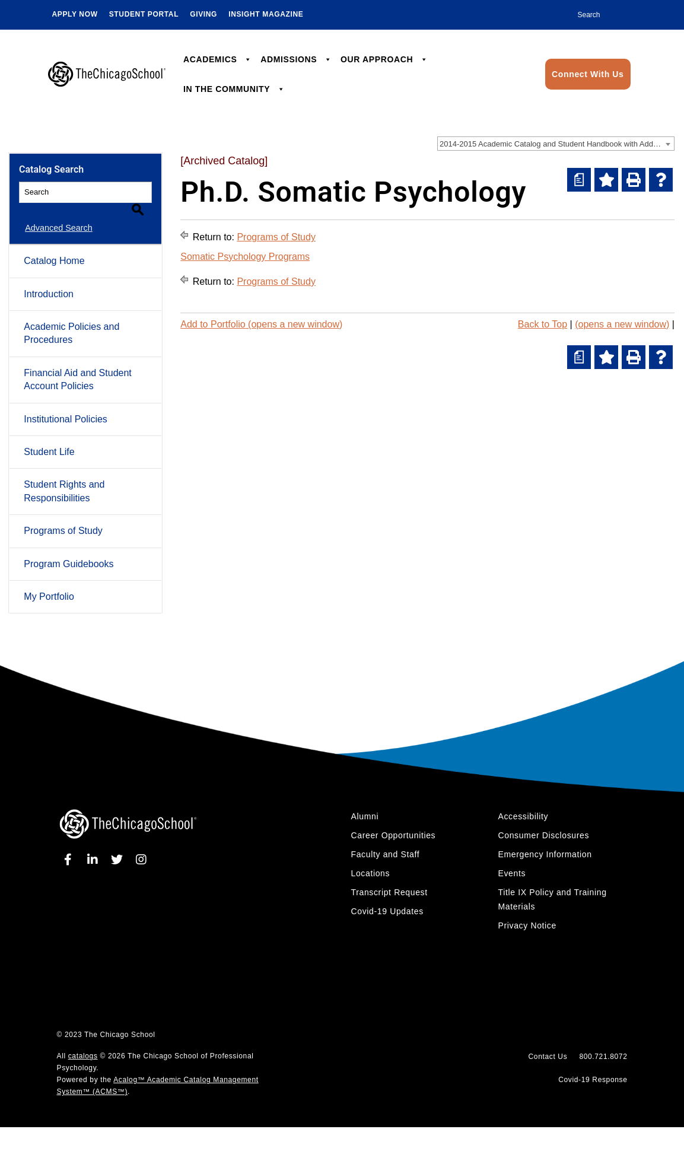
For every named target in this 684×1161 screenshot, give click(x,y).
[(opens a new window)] (579, 180)
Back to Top (542, 324)
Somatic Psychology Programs (245, 257)
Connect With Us (587, 74)
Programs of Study (63, 517)
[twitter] (119, 846)
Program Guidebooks (68, 550)
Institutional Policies (65, 405)
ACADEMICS (217, 59)
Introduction (49, 280)
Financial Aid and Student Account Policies (77, 365)
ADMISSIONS (296, 59)
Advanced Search (53, 214)
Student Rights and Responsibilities (64, 477)
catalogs (83, 1042)
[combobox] (556, 143)
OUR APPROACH (384, 59)
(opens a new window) (622, 324)
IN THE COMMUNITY (234, 89)
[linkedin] (94, 846)
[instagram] (141, 846)
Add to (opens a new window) (261, 324)
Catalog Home (54, 247)
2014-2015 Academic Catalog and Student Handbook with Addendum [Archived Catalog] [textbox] (557, 143)
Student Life (49, 438)
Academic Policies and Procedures (71, 319)
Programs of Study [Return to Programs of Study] (276, 237)
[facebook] (70, 846)
